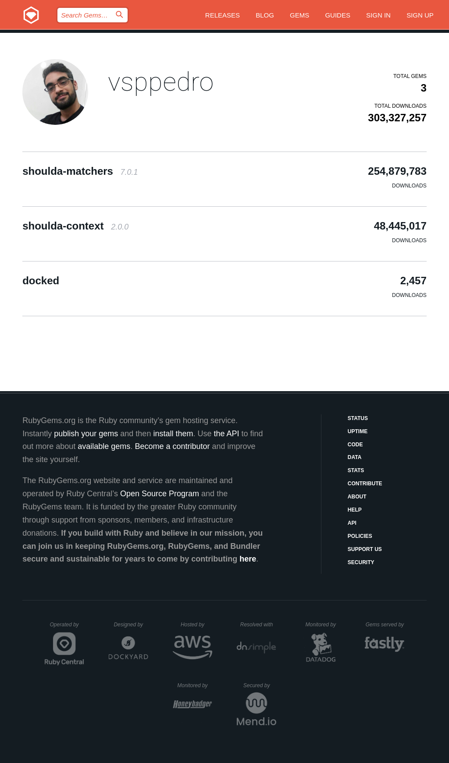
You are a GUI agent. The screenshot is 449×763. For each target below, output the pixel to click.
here (247, 559)
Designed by (131, 625)
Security (361, 562)
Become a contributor (172, 446)
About (357, 497)
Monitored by (323, 625)
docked (40, 280)
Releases (222, 15)
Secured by (259, 685)
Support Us (365, 549)
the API (226, 433)
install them (173, 433)
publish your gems (86, 433)
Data (355, 457)
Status (358, 418)
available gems (104, 446)
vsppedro (161, 81)
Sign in (378, 15)
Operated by (67, 628)
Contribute (365, 483)
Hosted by (196, 625)
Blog (265, 15)
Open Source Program (159, 493)
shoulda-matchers (80, 171)
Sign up (420, 15)
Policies (360, 536)
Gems (299, 15)
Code (355, 445)
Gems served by (385, 625)
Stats (356, 470)
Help (355, 510)
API (352, 523)
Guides (337, 15)
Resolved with (258, 625)
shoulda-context (75, 226)
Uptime (357, 431)
